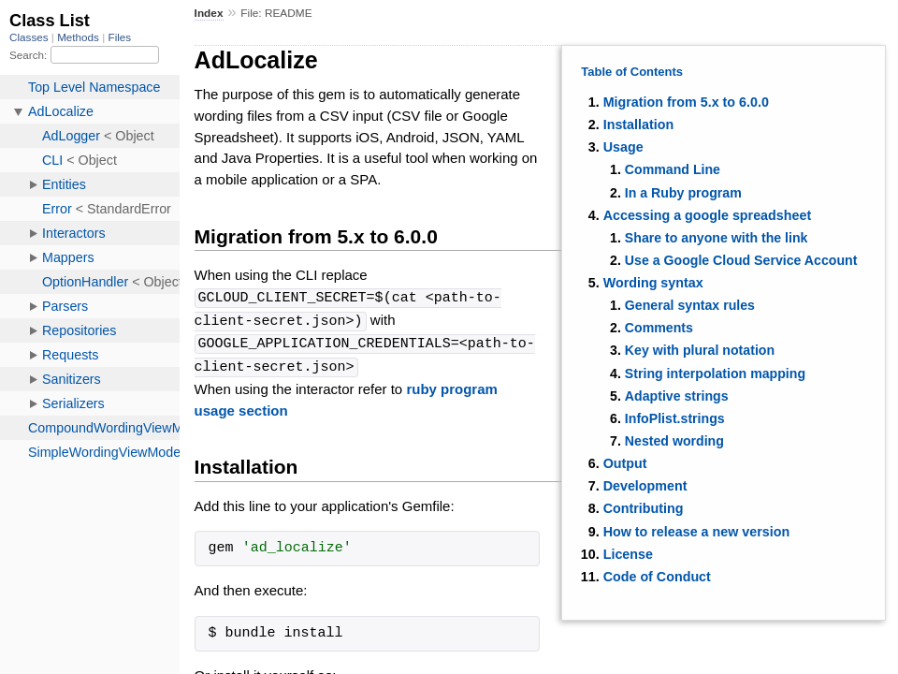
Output (625, 463)
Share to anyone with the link (716, 237)
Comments (659, 327)
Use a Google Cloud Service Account (741, 260)
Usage (623, 146)
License (628, 554)
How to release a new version (696, 531)
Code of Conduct (657, 576)
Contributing (643, 508)
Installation (638, 124)
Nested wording (674, 440)
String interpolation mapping (715, 373)
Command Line (672, 169)
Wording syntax (653, 282)
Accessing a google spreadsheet (707, 215)
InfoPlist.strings (675, 418)
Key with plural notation (700, 350)
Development (645, 485)
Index (209, 13)
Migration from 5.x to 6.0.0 (686, 102)
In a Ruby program (683, 192)
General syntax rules (690, 305)
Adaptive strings (677, 395)
